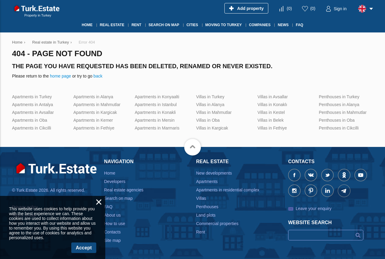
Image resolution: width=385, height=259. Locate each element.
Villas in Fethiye (272, 128)
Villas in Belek (270, 120)
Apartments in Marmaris (157, 128)
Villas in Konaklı (272, 104)
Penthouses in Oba (337, 120)
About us (112, 215)
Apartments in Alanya (93, 96)
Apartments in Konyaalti (157, 96)
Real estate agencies (123, 189)
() (289, 8)
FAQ (108, 206)
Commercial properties (217, 223)
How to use (114, 223)
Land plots (206, 215)
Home (109, 173)
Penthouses (207, 206)
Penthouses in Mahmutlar (343, 112)
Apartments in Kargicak (95, 112)
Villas (201, 198)
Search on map (118, 198)
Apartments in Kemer (93, 120)
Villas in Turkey (210, 96)
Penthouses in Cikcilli (339, 128)
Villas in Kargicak (212, 128)
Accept (84, 247)
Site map (112, 240)
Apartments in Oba (29, 120)
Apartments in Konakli (155, 112)
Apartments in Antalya (32, 104)
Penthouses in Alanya (339, 104)
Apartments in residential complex (227, 189)
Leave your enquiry (313, 208)
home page (60, 76)
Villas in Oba (208, 120)
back (98, 76)
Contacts (112, 232)
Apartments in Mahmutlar (96, 104)
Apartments (207, 181)
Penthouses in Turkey (339, 96)
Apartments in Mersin (154, 120)
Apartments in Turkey (32, 96)
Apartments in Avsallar (33, 112)
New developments (214, 173)
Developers (114, 181)
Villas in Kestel (271, 112)
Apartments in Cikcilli (31, 128)
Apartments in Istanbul (156, 104)
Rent (200, 232)
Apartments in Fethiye (93, 128)
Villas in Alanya (210, 104)
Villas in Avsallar (272, 96)
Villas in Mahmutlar (214, 112)
